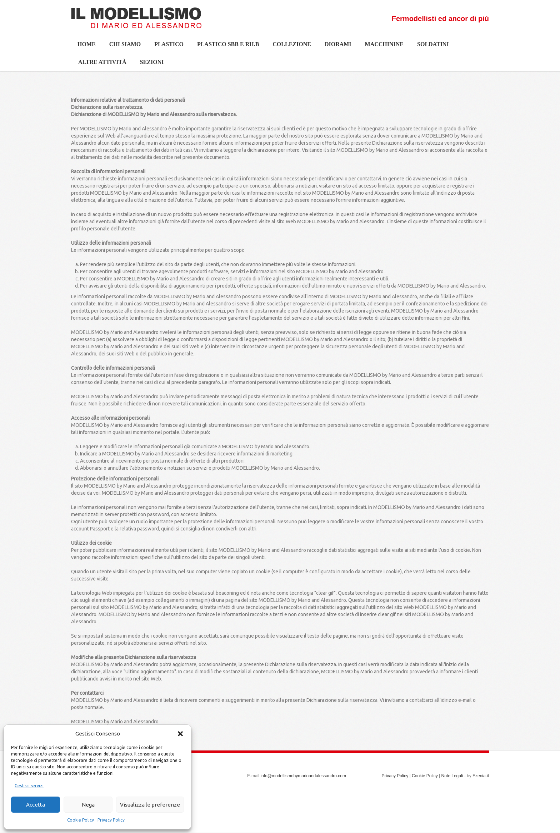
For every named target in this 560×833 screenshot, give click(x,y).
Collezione (288, 47)
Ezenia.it (480, 775)
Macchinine (381, 47)
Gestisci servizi (29, 785)
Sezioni (149, 65)
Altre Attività (99, 65)
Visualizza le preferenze (150, 805)
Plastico (166, 47)
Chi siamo (122, 47)
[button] (180, 733)
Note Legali (452, 775)
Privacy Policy (111, 820)
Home (87, 44)
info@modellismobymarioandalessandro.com (303, 775)
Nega (88, 805)
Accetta (35, 805)
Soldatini (430, 47)
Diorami (334, 47)
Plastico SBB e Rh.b (225, 47)
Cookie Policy (80, 820)
